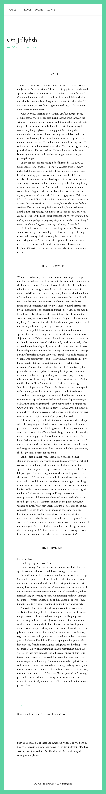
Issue (27, 9)
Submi (39, 9)
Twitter (64, 714)
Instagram (67, 783)
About (51, 9)
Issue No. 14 (41, 714)
